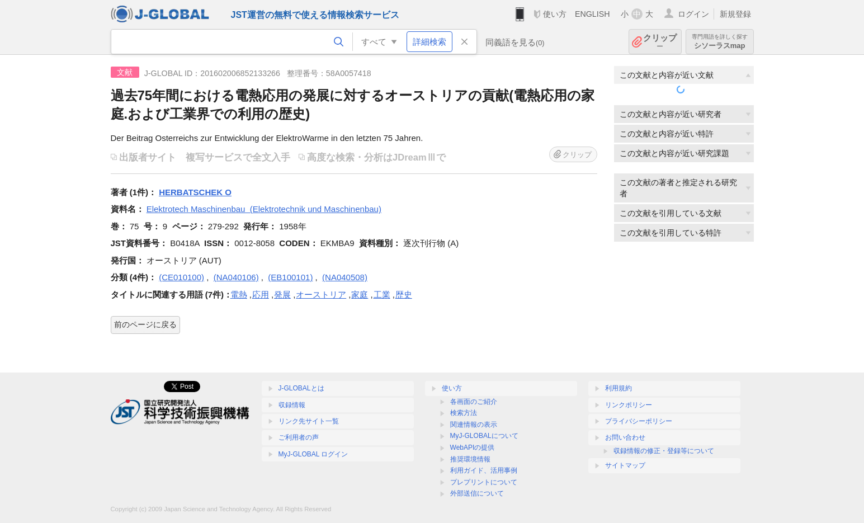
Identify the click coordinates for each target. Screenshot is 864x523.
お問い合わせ (625, 437)
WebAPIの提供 (472, 447)
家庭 (359, 294)
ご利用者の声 (298, 437)
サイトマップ (625, 465)
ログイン (693, 14)
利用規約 (618, 388)
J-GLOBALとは (301, 388)
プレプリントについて (483, 482)
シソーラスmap (720, 42)
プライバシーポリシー (638, 421)
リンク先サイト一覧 (308, 421)
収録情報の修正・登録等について (663, 451)
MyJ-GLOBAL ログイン (313, 454)
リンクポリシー (628, 405)
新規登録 (735, 14)
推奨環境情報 (470, 459)
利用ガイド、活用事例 (483, 470)
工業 (382, 294)
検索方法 (463, 413)
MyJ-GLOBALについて (484, 436)
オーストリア (321, 294)
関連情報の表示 (473, 424)
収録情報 (291, 405)
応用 (260, 294)
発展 (282, 294)
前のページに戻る (145, 324)
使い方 (554, 14)
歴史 (403, 294)
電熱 (238, 294)
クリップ (660, 41)
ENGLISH (592, 14)
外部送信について (477, 493)
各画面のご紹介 (473, 402)
